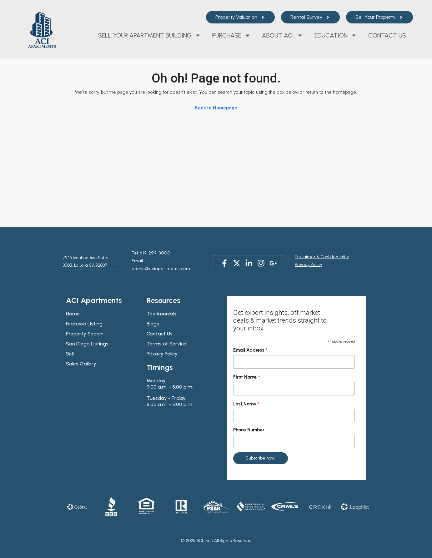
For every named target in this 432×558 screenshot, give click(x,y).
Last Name (246, 396)
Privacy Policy (307, 260)
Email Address (250, 342)
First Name (246, 369)
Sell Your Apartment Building (149, 35)
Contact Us (387, 35)
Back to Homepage (216, 108)
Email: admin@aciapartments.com (165, 260)
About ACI (282, 35)
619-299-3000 (152, 252)
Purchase (231, 35)
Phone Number (248, 421)
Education (335, 35)
